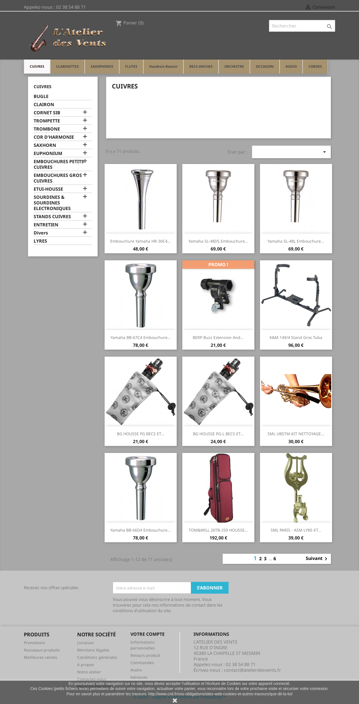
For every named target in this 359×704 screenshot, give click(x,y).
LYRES (40, 241)
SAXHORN (45, 145)
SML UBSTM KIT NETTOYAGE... (296, 433)
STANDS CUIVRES (52, 217)
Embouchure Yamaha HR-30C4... (140, 241)
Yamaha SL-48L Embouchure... (296, 241)
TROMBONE (47, 129)
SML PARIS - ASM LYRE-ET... (296, 530)
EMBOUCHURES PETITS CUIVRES (59, 164)
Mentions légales (93, 650)
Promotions (34, 642)
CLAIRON (44, 105)
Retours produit (145, 655)
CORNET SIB (47, 113)
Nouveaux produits (42, 650)
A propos (85, 664)
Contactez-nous (91, 679)
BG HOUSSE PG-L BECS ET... (218, 433)
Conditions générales (97, 657)
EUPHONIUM (48, 153)
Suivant (317, 558)
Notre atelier (89, 672)
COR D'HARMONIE (54, 137)
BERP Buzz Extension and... (218, 337)
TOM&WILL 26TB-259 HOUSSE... (218, 530)
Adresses (139, 677)
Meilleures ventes (40, 657)
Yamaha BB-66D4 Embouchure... (140, 530)
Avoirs (136, 670)
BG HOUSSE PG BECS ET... (140, 433)
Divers (41, 233)
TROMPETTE (47, 121)
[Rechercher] (302, 26)
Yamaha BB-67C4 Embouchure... (141, 337)
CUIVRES (42, 86)
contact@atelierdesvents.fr (252, 670)
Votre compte (147, 634)
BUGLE (41, 96)
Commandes (142, 662)
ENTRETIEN (46, 225)
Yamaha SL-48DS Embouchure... (218, 241)
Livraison (85, 642)
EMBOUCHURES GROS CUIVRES (58, 178)
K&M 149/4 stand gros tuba (296, 337)
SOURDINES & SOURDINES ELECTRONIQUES (52, 202)
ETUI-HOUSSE (48, 189)
